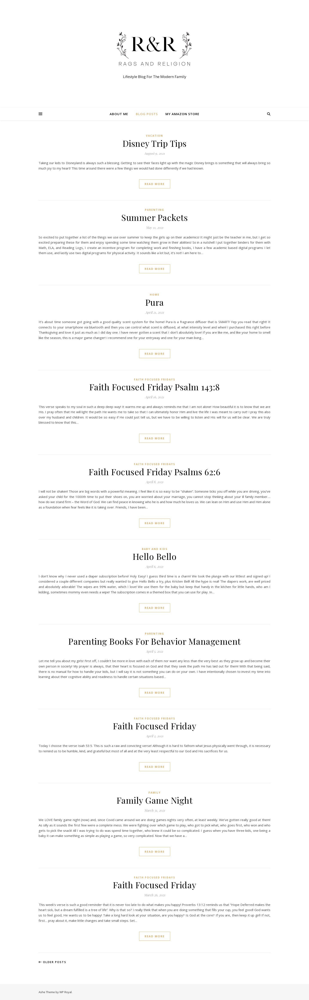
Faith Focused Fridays (154, 379)
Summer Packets (154, 217)
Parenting (154, 210)
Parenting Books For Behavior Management (154, 641)
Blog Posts (147, 114)
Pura (154, 302)
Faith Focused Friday (154, 725)
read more (155, 184)
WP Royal (65, 992)
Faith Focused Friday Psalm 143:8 (154, 386)
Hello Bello (155, 556)
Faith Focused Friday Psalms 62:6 (154, 471)
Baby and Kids (154, 549)
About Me (119, 114)
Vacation (154, 135)
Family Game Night (155, 800)
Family (154, 792)
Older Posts (52, 962)
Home (154, 294)
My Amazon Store (182, 114)
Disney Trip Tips (155, 143)
